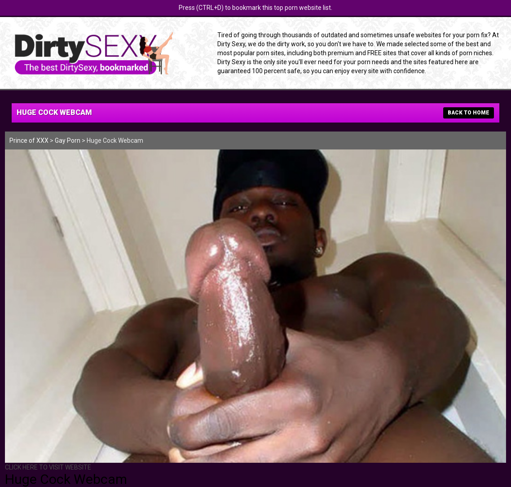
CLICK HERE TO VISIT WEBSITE (48, 467)
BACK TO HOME (468, 113)
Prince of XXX (28, 140)
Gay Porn (67, 140)
